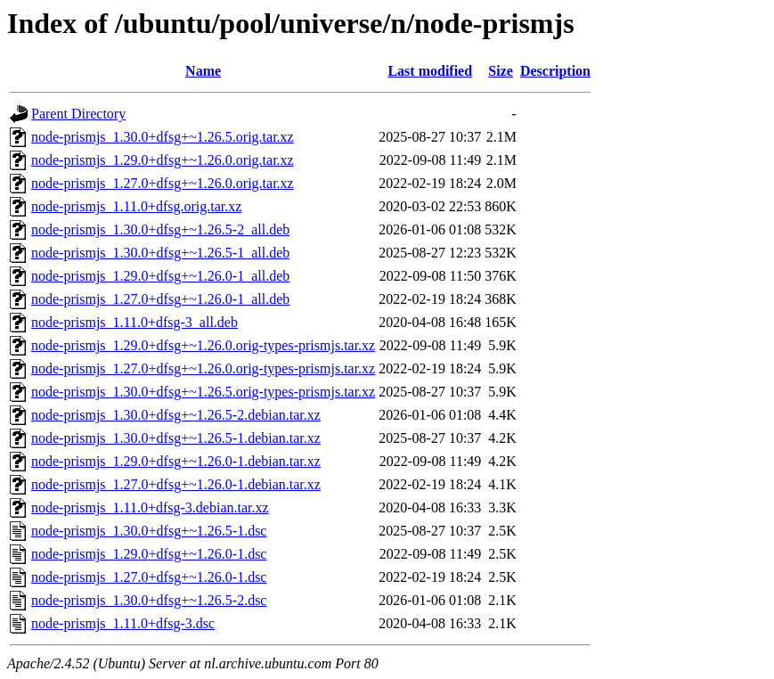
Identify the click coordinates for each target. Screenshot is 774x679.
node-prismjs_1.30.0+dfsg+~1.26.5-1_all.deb (160, 252)
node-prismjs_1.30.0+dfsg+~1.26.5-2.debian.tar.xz (176, 414)
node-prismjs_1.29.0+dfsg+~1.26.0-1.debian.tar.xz (176, 461)
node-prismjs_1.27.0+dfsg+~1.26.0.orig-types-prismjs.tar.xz (203, 368)
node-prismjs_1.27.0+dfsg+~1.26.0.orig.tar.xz (162, 183)
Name (203, 70)
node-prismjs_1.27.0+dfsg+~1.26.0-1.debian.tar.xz (176, 484)
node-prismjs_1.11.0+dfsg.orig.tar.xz (136, 206)
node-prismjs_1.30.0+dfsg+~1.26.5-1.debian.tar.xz (176, 438)
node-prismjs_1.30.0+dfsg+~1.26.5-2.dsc (148, 600)
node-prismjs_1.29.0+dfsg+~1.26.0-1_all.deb (160, 275)
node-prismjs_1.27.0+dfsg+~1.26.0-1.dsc (148, 577)
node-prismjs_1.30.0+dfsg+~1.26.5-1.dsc (148, 530)
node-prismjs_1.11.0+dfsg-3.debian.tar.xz (150, 507)
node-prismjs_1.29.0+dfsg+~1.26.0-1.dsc (148, 553)
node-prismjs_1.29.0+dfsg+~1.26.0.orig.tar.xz (162, 160)
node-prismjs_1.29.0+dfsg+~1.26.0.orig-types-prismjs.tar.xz (203, 345)
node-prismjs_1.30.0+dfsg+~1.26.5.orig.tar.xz (162, 136)
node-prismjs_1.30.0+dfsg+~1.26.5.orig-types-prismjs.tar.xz (203, 391)
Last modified (429, 70)
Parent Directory (78, 113)
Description (555, 70)
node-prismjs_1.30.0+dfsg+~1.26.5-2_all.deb (160, 229)
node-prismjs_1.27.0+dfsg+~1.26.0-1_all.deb (160, 299)
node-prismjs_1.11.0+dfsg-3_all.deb (134, 322)
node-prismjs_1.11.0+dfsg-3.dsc (123, 623)
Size (500, 70)
